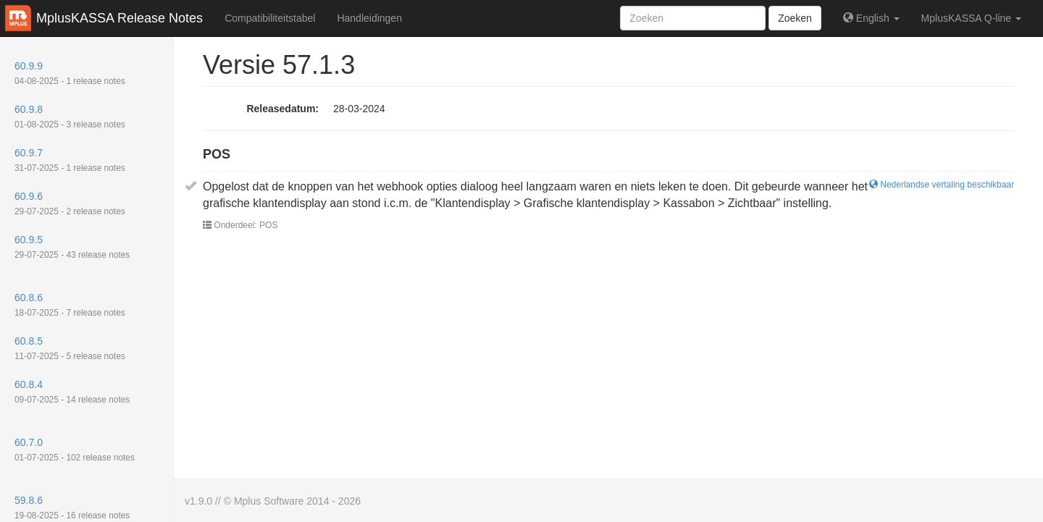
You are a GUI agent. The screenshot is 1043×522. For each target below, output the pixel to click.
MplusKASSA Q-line (971, 18)
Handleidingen (369, 18)
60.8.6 (69, 305)
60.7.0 (74, 450)
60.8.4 (72, 392)
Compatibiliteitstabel (270, 18)
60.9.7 (69, 160)
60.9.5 (72, 247)
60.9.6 (69, 203)
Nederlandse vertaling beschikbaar (941, 185)
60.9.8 (69, 117)
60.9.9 (69, 73)
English (871, 18)
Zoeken (795, 18)
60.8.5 (69, 348)
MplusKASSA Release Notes (119, 18)
